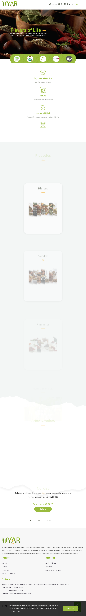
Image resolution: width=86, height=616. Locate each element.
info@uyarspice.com (24, 594)
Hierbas (4, 563)
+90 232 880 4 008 (16, 587)
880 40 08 (59, 4)
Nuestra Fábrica (50, 563)
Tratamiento (49, 567)
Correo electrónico (9, 594)
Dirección (5, 584)
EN (70, 4)
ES (77, 4)
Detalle (43, 509)
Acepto (70, 608)
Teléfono (5, 587)
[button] (30, 520)
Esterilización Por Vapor (53, 570)
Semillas (4, 567)
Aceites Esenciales (8, 574)
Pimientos (5, 570)
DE (73, 4)
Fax (3, 591)
